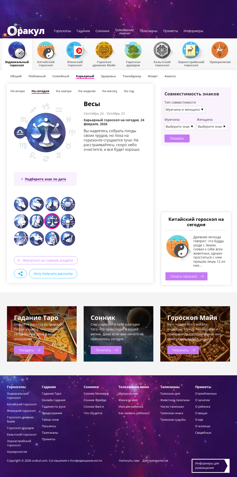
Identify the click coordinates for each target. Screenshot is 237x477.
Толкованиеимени (124, 31)
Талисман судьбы (173, 419)
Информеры (193, 31)
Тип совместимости (180, 102)
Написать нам (129, 460)
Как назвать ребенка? (134, 413)
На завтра (64, 91)
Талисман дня (170, 393)
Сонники (102, 31)
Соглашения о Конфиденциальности (76, 460)
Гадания (83, 31)
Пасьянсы (49, 426)
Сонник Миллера (96, 393)
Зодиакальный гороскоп (17, 63)
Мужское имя (128, 393)
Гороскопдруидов (133, 63)
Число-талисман (172, 406)
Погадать (26, 350)
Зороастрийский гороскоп (191, 63)
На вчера (17, 91)
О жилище (202, 426)
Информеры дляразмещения (207, 465)
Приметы (170, 31)
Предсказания (52, 413)
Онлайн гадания (53, 400)
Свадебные (203, 432)
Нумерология (220, 62)
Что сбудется (93, 413)
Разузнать (180, 350)
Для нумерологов (155, 460)
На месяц (109, 91)
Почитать (103, 350)
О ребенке (202, 406)
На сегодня (40, 91)
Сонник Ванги (94, 406)
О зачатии (202, 400)
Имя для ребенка (130, 406)
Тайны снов (50, 419)
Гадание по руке (54, 406)
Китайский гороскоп (46, 63)
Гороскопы (62, 31)
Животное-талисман (175, 400)
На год (129, 91)
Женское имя (128, 400)
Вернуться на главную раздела (48, 260)
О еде (199, 419)
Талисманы (148, 31)
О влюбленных (206, 393)
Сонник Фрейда (95, 400)
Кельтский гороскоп (162, 63)
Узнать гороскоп (184, 276)
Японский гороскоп (75, 63)
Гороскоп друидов (20, 428)
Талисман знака (171, 413)
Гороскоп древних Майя (103, 63)
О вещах (201, 413)
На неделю (86, 91)
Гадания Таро (51, 393)
